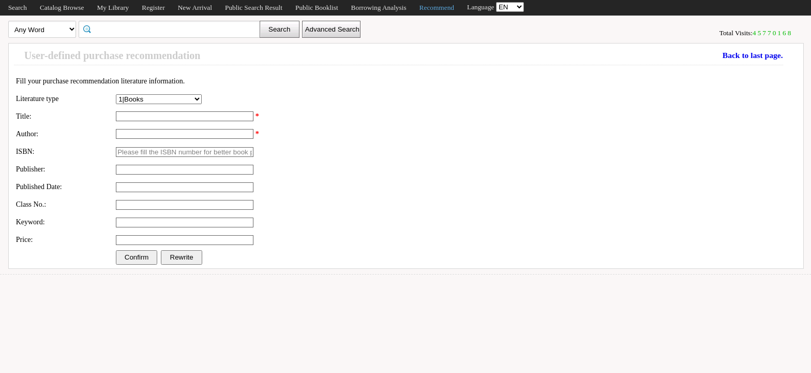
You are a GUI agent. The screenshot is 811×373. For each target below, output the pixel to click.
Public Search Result (253, 7)
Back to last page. (753, 55)
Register (153, 7)
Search (17, 7)
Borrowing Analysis (379, 7)
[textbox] (172, 28)
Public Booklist (316, 7)
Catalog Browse (62, 7)
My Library (113, 7)
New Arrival (195, 7)
